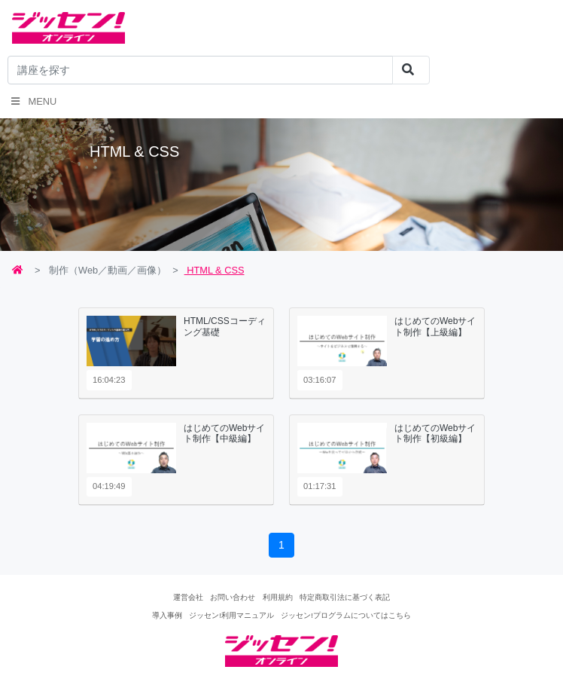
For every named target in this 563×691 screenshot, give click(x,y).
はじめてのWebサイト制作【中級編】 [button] (224, 433)
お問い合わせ (232, 597)
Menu (33, 101)
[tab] (176, 353)
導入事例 (167, 615)
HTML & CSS (214, 270)
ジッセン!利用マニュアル (231, 615)
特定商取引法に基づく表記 (345, 597)
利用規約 (278, 597)
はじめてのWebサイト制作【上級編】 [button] (435, 326)
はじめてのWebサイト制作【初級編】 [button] (435, 433)
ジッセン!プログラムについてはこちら (346, 615)
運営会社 (188, 597)
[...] (201, 70)
